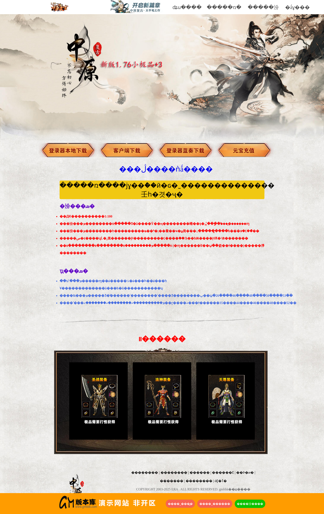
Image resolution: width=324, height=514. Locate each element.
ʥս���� (187, 7)
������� (171, 481)
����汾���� (250, 503)
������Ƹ (223, 472)
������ (200, 472)
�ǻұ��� (297, 7)
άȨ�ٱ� (221, 481)
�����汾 (263, 7)
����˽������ (214, 503)
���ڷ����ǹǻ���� (166, 169)
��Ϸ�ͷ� (245, 472)
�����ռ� (224, 7)
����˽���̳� (180, 503)
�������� (144, 472)
